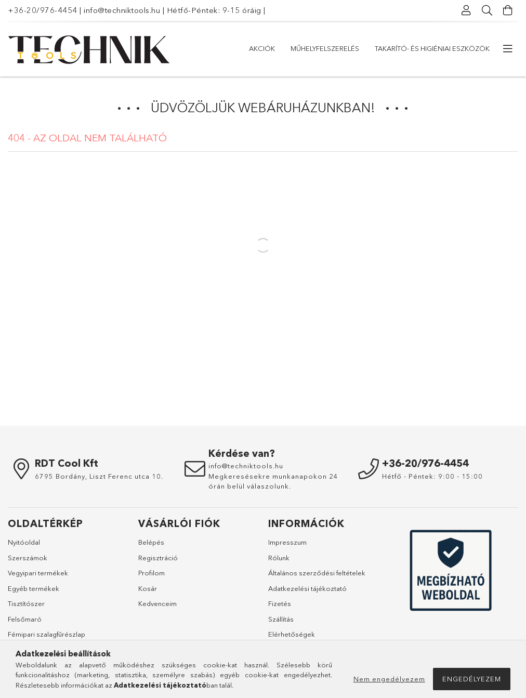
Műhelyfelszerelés (325, 48)
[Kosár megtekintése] (507, 10)
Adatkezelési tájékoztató (307, 588)
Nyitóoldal (24, 542)
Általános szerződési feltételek (316, 573)
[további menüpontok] (507, 48)
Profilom (151, 573)
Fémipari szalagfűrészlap (46, 634)
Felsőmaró (25, 619)
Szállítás (281, 619)
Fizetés (279, 603)
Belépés (151, 542)
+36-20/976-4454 (42, 10)
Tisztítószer (26, 603)
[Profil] (466, 10)
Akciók (262, 48)
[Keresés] (487, 10)
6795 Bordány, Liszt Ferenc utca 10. (99, 476)
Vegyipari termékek (38, 573)
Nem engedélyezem (389, 679)
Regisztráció (158, 558)
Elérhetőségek (291, 634)
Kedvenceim (157, 603)
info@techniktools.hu (122, 10)
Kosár (147, 588)
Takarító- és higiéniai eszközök (432, 48)
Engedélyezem (471, 679)
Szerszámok (27, 558)
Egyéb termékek (33, 588)
